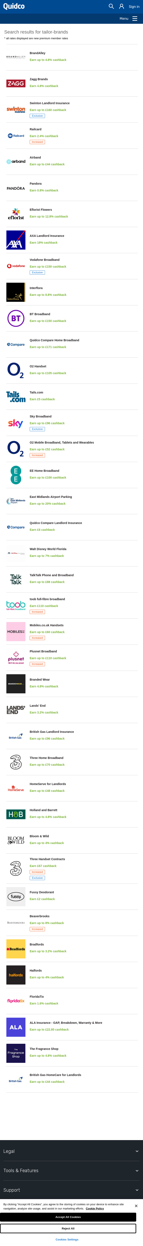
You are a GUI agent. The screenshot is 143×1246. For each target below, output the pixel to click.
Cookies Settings (67, 1239)
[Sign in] (122, 6)
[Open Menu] (129, 19)
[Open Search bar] (111, 6)
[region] (71, 1222)
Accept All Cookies (68, 1217)
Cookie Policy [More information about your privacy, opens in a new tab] (95, 1208)
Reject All (68, 1228)
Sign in (134, 7)
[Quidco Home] (14, 9)
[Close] (136, 1206)
